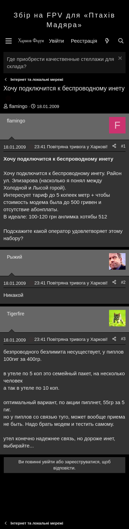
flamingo (18, 106)
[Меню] (8, 41)
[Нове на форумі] (107, 40)
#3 (123, 338)
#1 (123, 146)
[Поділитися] (114, 146)
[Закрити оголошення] (119, 59)
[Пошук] (121, 40)
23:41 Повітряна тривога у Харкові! (71, 146)
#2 (123, 282)
